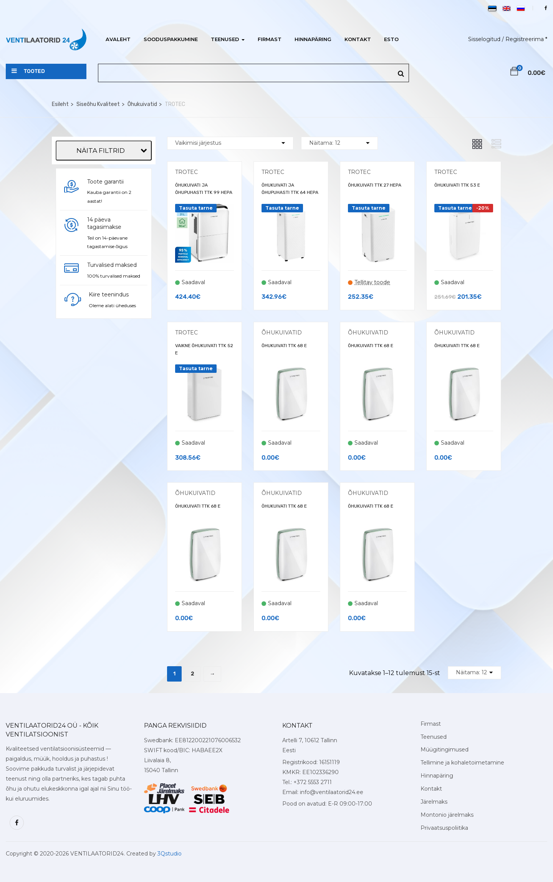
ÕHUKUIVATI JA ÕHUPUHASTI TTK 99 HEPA (203, 188)
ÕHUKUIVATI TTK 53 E (457, 185)
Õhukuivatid (142, 104)
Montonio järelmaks (447, 814)
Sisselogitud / (486, 39)
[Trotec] (61, 164)
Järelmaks (434, 801)
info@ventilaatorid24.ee (331, 792)
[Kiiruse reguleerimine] (61, 357)
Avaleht (118, 39)
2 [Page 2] (192, 673)
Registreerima (524, 39)
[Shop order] (230, 143)
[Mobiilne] (61, 196)
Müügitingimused (445, 749)
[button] (514, 72)
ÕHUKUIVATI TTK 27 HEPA (374, 185)
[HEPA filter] (61, 345)
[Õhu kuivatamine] (61, 368)
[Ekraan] (61, 333)
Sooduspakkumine (171, 39)
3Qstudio (169, 853)
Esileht (60, 104)
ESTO (391, 39)
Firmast (269, 39)
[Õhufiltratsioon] (61, 321)
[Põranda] (61, 208)
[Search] (401, 74)
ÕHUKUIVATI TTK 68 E (284, 345)
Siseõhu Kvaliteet (98, 104)
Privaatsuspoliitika (444, 827)
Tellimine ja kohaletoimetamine (462, 762)
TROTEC (186, 172)
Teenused (228, 39)
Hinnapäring (313, 39)
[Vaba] (61, 220)
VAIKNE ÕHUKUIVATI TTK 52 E (204, 349)
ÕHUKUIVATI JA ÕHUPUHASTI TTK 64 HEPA (290, 188)
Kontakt (357, 39)
